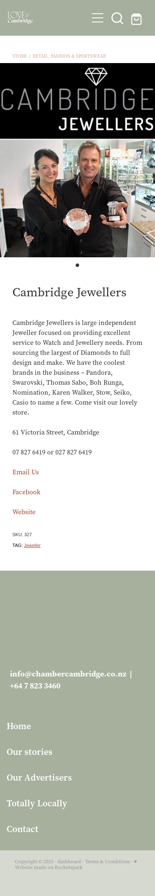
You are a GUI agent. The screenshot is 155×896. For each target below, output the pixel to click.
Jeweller (32, 545)
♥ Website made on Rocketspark (76, 864)
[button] (97, 18)
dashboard (69, 861)
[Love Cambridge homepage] (48, 18)
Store (19, 56)
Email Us (25, 472)
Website (24, 512)
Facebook (26, 492)
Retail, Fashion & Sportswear (69, 56)
